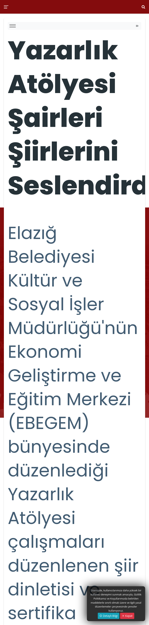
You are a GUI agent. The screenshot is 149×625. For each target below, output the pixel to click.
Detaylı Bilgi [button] (109, 616)
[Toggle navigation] (137, 26)
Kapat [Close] (127, 616)
